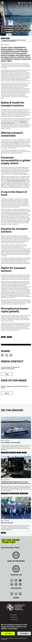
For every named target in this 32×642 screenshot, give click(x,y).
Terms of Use (14, 617)
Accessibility (14, 614)
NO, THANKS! (24, 633)
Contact (16, 569)
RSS (20, 584)
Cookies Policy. (4, 639)
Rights (3, 337)
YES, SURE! (8, 633)
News (7, 38)
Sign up (7, 393)
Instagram (16, 584)
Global (9, 337)
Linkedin (11, 584)
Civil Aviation (5, 452)
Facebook (16, 580)
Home (3, 38)
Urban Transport (14, 493)
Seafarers (12, 452)
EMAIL (7, 374)
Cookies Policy (14, 619)
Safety (18, 452)
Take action (27, 2)
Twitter (11, 580)
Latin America (24, 493)
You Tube (20, 580)
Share (5, 351)
